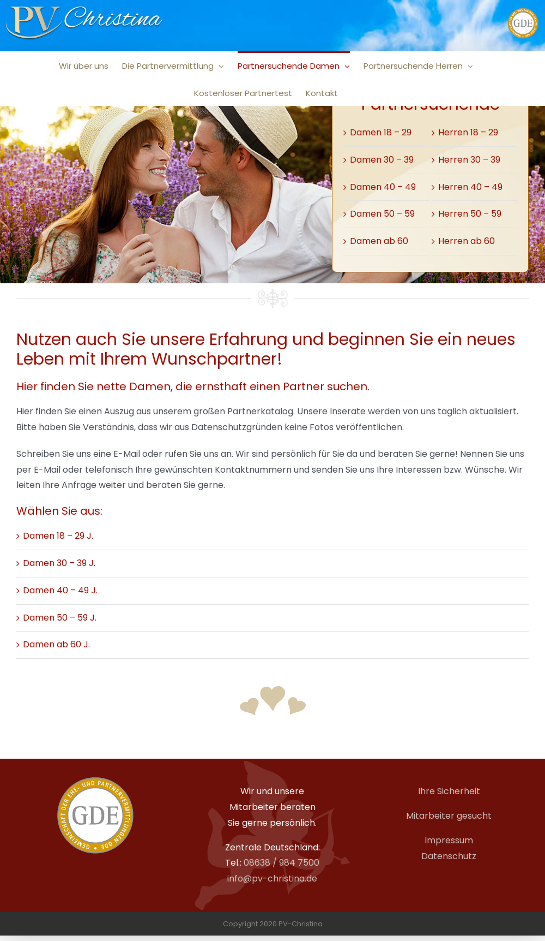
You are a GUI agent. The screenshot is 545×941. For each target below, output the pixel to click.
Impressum (449, 840)
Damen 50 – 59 (382, 213)
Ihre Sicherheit (449, 791)
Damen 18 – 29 (380, 132)
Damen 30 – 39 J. (59, 563)
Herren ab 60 (466, 241)
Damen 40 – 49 (383, 187)
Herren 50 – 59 (469, 213)
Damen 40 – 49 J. (60, 590)
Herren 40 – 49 (470, 187)
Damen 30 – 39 (382, 159)
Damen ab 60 (379, 241)
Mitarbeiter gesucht (449, 815)
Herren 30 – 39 (469, 159)
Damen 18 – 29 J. (58, 535)
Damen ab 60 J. (56, 644)
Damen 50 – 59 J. (59, 617)
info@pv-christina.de (272, 878)
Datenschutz (448, 856)
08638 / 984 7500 (281, 862)
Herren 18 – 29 (468, 132)
